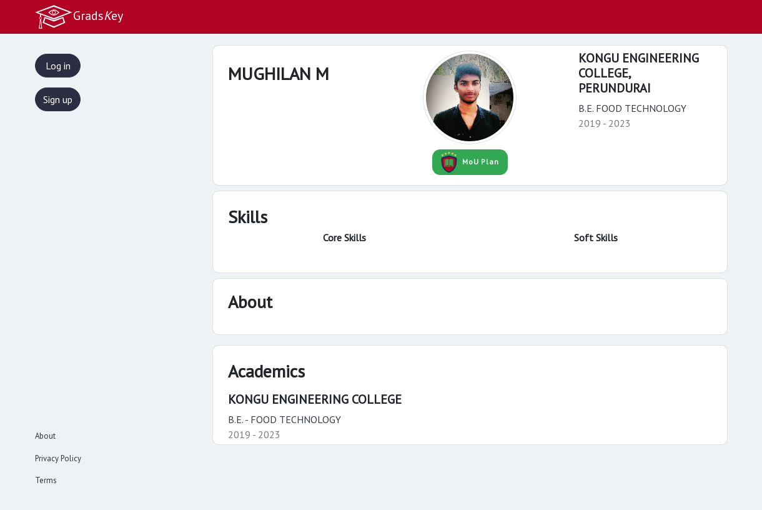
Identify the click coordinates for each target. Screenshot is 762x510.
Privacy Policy (58, 458)
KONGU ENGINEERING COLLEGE (315, 399)
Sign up (57, 99)
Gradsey (78, 16)
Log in (58, 65)
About (45, 436)
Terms (46, 480)
